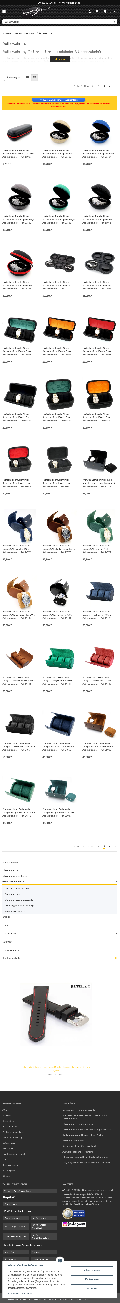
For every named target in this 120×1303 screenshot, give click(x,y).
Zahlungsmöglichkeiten (13, 1132)
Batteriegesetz (9, 1170)
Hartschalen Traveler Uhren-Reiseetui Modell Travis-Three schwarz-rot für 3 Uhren (96, 350)
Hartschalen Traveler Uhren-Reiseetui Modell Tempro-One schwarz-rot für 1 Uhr (17, 284)
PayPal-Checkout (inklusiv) (18, 1210)
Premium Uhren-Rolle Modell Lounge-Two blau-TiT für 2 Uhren (58, 745)
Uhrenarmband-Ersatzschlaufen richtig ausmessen (86, 1129)
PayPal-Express (11, 1204)
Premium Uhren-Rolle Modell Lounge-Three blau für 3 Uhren (97, 613)
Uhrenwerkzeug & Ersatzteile (19, 899)
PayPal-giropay (39, 1218)
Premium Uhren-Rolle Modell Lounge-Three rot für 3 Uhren (96, 679)
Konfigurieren (91, 1279)
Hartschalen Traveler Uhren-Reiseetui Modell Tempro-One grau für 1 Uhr (19, 218)
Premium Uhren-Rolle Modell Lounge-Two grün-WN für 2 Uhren (59, 811)
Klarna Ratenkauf (40, 1259)
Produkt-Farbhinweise (73, 1140)
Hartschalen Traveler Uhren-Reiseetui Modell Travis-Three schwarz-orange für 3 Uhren (56, 350)
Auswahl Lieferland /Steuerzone (77, 1151)
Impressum (13, 1293)
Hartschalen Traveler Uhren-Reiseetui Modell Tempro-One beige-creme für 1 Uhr (57, 152)
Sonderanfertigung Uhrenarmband (79, 1146)
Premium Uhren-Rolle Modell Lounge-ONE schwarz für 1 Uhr (57, 613)
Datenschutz (28, 1293)
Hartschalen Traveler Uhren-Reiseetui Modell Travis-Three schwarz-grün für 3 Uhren (16, 350)
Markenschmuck (10, 949)
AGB (4, 1109)
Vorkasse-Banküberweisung (17, 1191)
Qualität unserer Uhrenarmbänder (79, 1109)
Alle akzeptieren (92, 1270)
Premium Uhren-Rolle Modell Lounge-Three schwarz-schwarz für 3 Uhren (19, 745)
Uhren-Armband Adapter (17, 888)
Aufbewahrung (12, 894)
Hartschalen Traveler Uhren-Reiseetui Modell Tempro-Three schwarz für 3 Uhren (57, 284)
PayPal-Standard (12, 1218)
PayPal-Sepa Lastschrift (15, 1226)
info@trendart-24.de (70, 2)
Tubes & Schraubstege (15, 911)
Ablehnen (91, 1288)
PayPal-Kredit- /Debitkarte (39, 1226)
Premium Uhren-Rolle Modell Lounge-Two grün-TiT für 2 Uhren (18, 811)
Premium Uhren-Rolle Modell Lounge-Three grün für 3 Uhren (57, 679)
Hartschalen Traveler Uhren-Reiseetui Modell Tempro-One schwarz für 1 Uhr (97, 218)
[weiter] (115, 85)
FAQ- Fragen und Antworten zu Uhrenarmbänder (86, 1162)
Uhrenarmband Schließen (14, 875)
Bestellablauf (8, 1121)
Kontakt (6, 1159)
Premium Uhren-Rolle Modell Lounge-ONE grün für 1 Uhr (96, 547)
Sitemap (6, 1176)
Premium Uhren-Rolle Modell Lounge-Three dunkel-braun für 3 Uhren (18, 679)
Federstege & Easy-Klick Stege (19, 905)
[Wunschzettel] (97, 11)
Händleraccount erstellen (14, 1154)
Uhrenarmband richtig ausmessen (78, 1124)
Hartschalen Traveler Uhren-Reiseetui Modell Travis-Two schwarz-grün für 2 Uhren (56, 415)
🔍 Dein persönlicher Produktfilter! (59, 99)
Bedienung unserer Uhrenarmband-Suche (82, 1135)
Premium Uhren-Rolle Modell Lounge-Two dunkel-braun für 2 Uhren (97, 745)
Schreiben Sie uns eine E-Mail (97, 1190)
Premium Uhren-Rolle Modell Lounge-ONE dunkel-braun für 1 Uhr (58, 547)
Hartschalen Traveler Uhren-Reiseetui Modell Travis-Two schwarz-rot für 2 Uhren (16, 481)
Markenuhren (9, 933)
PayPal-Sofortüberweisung (41, 1236)
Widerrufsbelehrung (12, 1137)
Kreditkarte (10, 1259)
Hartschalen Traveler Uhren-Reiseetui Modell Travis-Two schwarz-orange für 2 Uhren (96, 415)
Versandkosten (9, 1126)
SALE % (6, 917)
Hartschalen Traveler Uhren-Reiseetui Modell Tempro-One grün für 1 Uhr (59, 218)
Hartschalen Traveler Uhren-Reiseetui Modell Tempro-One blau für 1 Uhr (99, 152)
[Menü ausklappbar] (4, 10)
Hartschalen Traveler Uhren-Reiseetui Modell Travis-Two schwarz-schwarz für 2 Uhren (56, 481)
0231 (72, 1190)
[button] (89, 11)
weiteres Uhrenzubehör (13, 881)
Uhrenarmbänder (10, 870)
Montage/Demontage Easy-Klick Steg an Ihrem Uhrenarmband (84, 1117)
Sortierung (12, 77)
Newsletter (7, 1148)
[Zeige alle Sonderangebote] (116, 957)
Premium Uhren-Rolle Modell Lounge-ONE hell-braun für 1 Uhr (18, 613)
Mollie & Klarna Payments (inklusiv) (23, 1244)
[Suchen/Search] (56, 21)
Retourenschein (10, 1165)
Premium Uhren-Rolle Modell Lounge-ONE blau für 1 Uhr (16, 547)
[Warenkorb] (109, 11)
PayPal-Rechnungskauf (15, 1236)
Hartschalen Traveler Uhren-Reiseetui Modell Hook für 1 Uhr (18, 152)
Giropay (36, 1252)
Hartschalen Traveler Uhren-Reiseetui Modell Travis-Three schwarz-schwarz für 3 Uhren (16, 415)
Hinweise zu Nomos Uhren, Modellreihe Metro (85, 1157)
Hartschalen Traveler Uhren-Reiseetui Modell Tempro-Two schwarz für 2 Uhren (96, 284)
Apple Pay (9, 1252)
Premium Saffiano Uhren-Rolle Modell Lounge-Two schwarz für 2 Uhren (98, 481)
